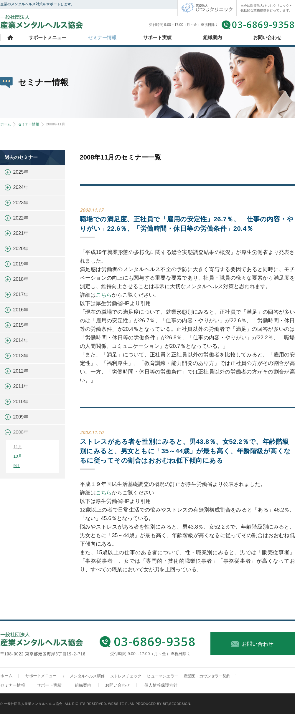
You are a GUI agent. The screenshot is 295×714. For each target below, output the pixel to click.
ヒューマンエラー (162, 676)
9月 (17, 465)
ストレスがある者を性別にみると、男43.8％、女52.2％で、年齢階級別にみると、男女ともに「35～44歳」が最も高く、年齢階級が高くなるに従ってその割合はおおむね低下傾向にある (185, 451)
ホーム (10, 37)
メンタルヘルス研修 (87, 676)
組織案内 (212, 37)
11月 (18, 446)
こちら (104, 295)
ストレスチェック (125, 676)
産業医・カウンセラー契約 (207, 676)
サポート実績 (157, 37)
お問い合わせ (267, 37)
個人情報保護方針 (160, 685)
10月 (18, 456)
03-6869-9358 (263, 25)
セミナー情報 (102, 37)
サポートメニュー (47, 37)
